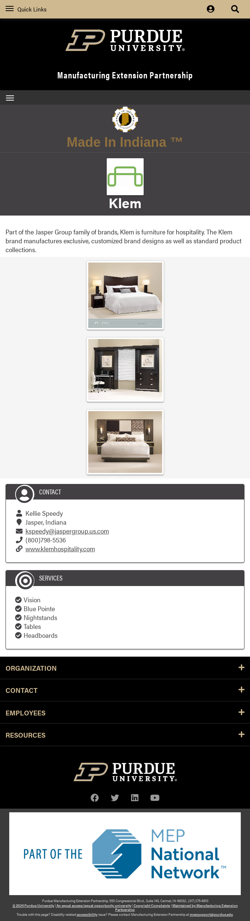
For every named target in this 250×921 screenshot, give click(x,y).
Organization (125, 667)
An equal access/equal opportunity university (93, 905)
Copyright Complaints (152, 905)
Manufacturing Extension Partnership (125, 74)
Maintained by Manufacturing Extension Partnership (176, 907)
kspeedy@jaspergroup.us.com (67, 530)
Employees (125, 712)
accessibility (87, 914)
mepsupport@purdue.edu (211, 914)
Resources (125, 734)
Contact (125, 690)
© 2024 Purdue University (33, 905)
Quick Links (26, 9)
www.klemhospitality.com (60, 548)
